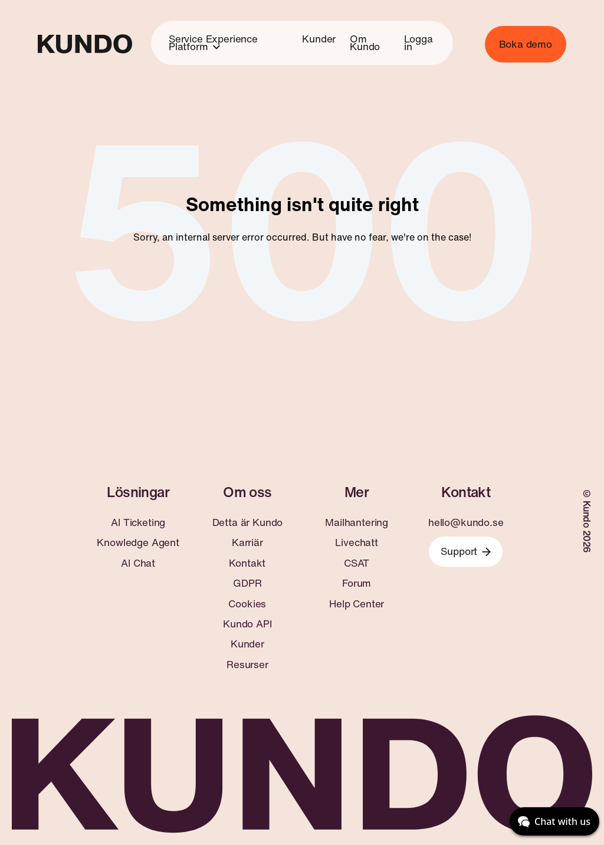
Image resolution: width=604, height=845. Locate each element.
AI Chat (138, 563)
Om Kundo (365, 42)
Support (466, 551)
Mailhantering (356, 522)
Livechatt (356, 542)
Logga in (418, 42)
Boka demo (525, 44)
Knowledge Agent (138, 542)
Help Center (356, 604)
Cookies (247, 604)
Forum (356, 583)
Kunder (319, 38)
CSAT (356, 563)
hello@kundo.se (466, 522)
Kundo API (247, 624)
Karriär (247, 542)
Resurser (247, 664)
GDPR (247, 583)
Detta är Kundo (247, 522)
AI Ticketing (138, 522)
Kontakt (247, 563)
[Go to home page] (85, 44)
